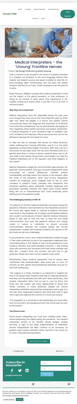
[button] (33, 384)
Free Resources (53, 9)
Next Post (60, 351)
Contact (35, 19)
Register (68, 16)
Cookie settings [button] (8, 399)
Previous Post (18, 351)
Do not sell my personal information (16, 395)
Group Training (39, 9)
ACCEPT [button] (19, 399)
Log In (68, 12)
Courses (28, 9)
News (12, 71)
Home (20, 9)
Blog (43, 19)
